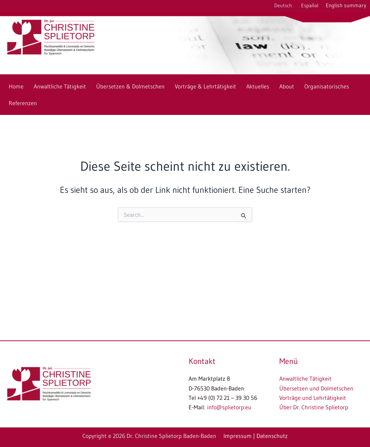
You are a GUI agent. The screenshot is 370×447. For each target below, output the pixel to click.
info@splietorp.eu (229, 407)
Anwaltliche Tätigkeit (60, 86)
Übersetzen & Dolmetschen (130, 86)
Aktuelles (257, 86)
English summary (346, 5)
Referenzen (23, 103)
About (286, 86)
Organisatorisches (326, 86)
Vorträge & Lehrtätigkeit (205, 86)
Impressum (237, 435)
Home (16, 86)
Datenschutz (272, 435)
